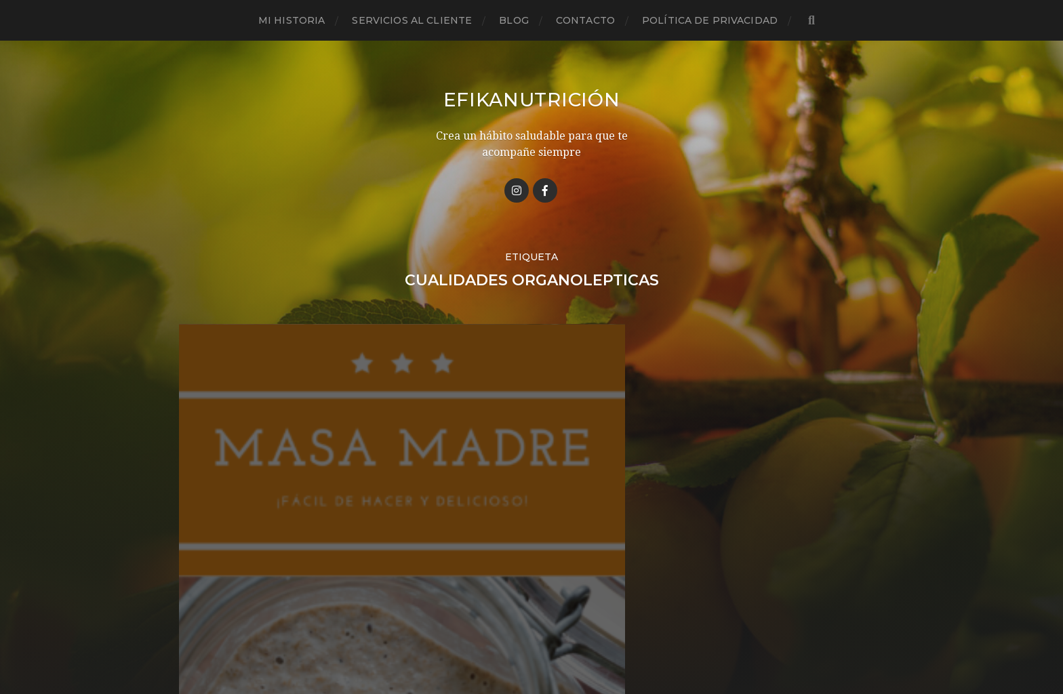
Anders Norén (556, 635)
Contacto (585, 20)
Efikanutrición (531, 99)
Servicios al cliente (412, 20)
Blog (514, 20)
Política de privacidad (710, 20)
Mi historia (291, 20)
